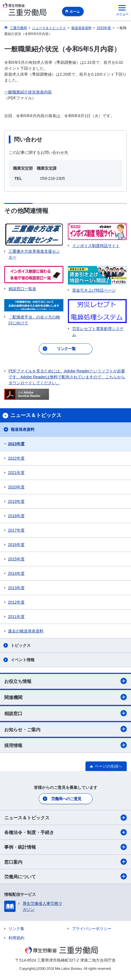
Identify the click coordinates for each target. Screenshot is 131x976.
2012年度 (16, 602)
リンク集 (16, 928)
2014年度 (16, 573)
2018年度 (16, 516)
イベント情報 (23, 660)
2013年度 (16, 588)
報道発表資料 (23, 429)
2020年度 (16, 487)
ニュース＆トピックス (65, 818)
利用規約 (16, 938)
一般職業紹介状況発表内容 (28, 92)
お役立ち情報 (65, 681)
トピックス (21, 645)
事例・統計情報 (65, 847)
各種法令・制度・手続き (65, 832)
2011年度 (16, 616)
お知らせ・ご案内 (65, 729)
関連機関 (65, 697)
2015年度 (16, 559)
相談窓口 (65, 713)
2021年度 (16, 472)
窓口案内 (65, 862)
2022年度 (16, 458)
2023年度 (16, 444)
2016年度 (16, 544)
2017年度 (16, 530)
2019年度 (16, 501)
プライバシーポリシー (91, 928)
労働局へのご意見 (66, 798)
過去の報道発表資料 (26, 631)
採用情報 (65, 745)
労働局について (65, 876)
